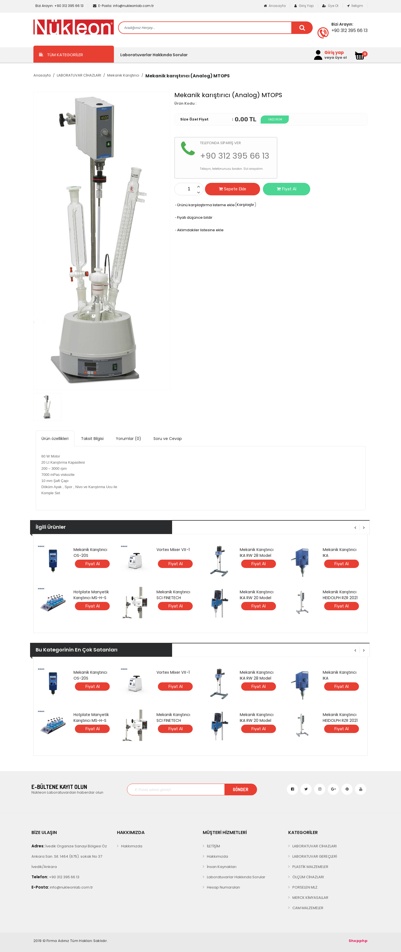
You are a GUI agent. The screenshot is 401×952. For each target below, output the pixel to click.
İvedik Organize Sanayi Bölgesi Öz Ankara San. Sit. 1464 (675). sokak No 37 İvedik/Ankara (69, 856)
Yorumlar (128, 438)
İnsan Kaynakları (221, 866)
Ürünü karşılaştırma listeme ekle (204, 205)
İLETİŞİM (213, 846)
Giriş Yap (304, 5)
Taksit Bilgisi (92, 438)
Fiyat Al (286, 188)
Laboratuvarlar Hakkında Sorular (154, 55)
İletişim (355, 5)
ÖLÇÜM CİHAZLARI (308, 877)
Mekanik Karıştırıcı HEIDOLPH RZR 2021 (340, 595)
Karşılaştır (245, 204)
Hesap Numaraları (223, 887)
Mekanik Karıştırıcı (123, 75)
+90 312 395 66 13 (59, 5)
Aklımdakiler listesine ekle (199, 230)
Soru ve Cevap (167, 438)
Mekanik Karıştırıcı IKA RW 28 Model (256, 552)
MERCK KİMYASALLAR (310, 897)
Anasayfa (275, 5)
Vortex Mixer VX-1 (173, 549)
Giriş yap (334, 52)
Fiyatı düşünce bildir (193, 217)
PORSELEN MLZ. (305, 887)
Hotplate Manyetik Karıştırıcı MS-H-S (91, 595)
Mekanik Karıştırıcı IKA (339, 552)
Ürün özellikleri (55, 438)
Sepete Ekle (232, 188)
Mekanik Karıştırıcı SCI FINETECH (173, 595)
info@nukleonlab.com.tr (123, 5)
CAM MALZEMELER (307, 908)
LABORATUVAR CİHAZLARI (79, 75)
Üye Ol (330, 5)
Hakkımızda (131, 846)
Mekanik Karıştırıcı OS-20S (90, 552)
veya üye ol (335, 57)
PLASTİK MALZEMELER (310, 866)
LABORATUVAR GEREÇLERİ (314, 856)
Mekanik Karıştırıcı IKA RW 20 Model (256, 595)
